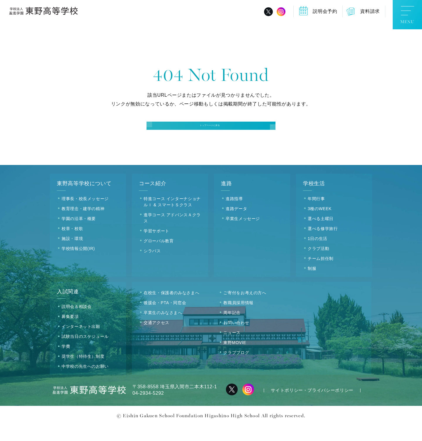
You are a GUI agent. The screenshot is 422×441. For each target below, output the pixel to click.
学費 (66, 362)
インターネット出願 (81, 342)
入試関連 (68, 307)
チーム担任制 (320, 274)
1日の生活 (317, 254)
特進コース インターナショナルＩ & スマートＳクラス (172, 217)
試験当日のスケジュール (85, 352)
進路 (226, 199)
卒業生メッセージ (243, 234)
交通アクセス (156, 338)
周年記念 (232, 328)
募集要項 (70, 332)
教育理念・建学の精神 (83, 224)
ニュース (232, 348)
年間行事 (316, 214)
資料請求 (370, 11)
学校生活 (314, 199)
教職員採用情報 (238, 318)
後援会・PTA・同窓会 (165, 318)
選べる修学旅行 (323, 244)
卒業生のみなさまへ (163, 328)
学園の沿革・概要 (79, 234)
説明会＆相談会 (76, 322)
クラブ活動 (318, 264)
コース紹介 (152, 199)
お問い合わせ (236, 338)
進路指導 (234, 214)
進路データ (236, 224)
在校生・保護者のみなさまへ (171, 308)
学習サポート (156, 246)
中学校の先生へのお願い (85, 382)
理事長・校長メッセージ (85, 214)
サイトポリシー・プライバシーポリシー (312, 405)
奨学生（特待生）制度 (83, 372)
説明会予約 (325, 11)
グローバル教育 (158, 256)
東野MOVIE (234, 358)
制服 (312, 284)
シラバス (152, 266)
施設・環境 (72, 254)
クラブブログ (236, 368)
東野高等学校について (84, 199)
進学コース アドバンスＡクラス (172, 233)
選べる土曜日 (320, 234)
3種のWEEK (320, 224)
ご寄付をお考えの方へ (244, 308)
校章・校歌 (72, 244)
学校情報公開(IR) (78, 264)
